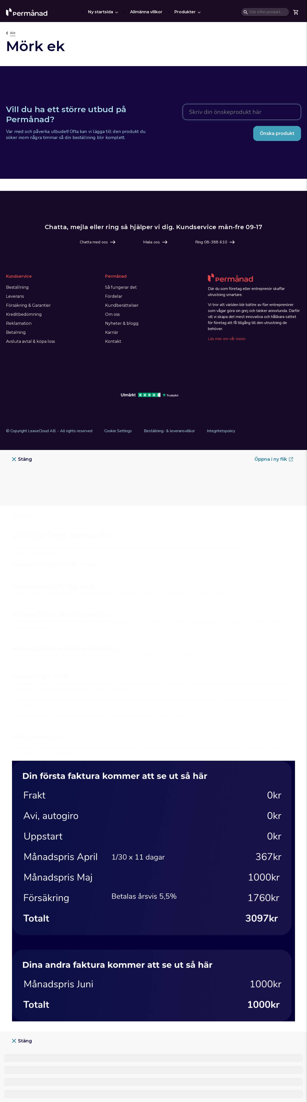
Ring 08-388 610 (211, 242)
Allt (12, 33)
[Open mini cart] (296, 12)
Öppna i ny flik (273, 459)
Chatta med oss (94, 242)
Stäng (22, 459)
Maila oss (151, 242)
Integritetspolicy (221, 431)
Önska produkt (277, 133)
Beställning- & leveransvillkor (169, 431)
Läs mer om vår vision (226, 339)
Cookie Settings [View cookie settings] (118, 431)
